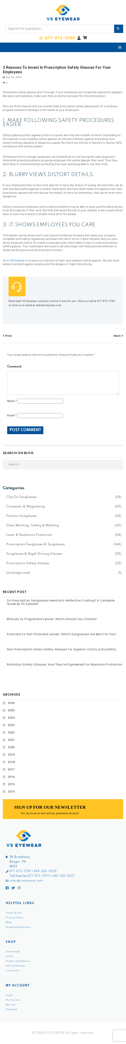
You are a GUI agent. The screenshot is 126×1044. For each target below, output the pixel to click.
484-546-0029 (45, 871)
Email (11, 415)
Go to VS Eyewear (14, 260)
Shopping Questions (18, 927)
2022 (11, 732)
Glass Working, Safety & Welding (32, 525)
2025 (11, 710)
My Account (13, 1000)
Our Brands (13, 951)
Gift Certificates (15, 966)
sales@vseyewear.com (26, 880)
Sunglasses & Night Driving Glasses (34, 554)
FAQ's (9, 956)
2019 (11, 754)
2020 (11, 747)
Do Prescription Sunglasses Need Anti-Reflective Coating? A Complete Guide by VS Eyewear (61, 602)
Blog (8, 922)
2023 (11, 725)
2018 (11, 762)
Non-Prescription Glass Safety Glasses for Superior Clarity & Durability (61, 649)
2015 (11, 784)
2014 (11, 791)
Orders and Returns (18, 961)
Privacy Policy (14, 917)
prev (7, 336)
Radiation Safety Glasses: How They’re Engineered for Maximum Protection (64, 664)
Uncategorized (18, 572)
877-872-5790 (39, 876)
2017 (11, 769)
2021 (11, 740)
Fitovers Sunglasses (21, 516)
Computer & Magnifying (25, 506)
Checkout (11, 1009)
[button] (85, 38)
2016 (11, 777)
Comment (14, 366)
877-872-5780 (20, 871)
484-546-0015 (63, 876)
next (118, 336)
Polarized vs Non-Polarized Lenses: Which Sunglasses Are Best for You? (61, 634)
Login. (10, 995)
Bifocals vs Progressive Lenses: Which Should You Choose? (52, 619)
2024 (11, 717)
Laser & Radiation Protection (29, 535)
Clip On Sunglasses (21, 497)
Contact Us (12, 970)
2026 (11, 703)
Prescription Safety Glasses (27, 563)
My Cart (11, 1004)
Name (12, 401)
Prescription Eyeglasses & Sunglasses (35, 544)
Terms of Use (14, 913)
